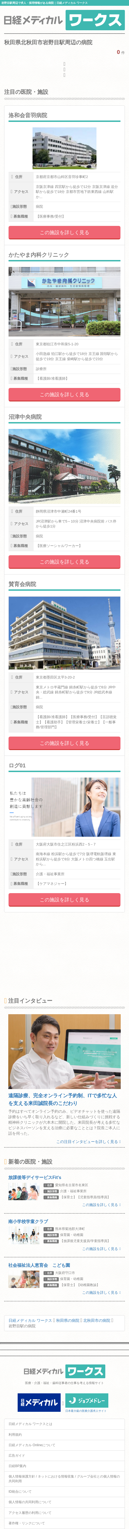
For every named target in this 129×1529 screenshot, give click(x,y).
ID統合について (20, 1492)
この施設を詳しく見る (64, 232)
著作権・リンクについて (27, 1523)
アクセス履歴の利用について (30, 1513)
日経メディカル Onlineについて (32, 1445)
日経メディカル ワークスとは (30, 1424)
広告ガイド (17, 1455)
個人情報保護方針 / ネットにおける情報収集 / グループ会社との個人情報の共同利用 (64, 1479)
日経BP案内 (17, 1466)
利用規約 (15, 1435)
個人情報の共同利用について (30, 1502)
